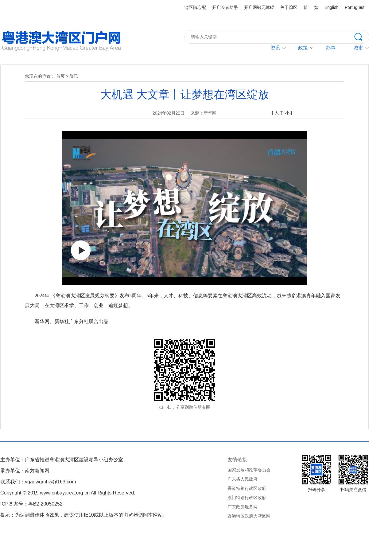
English (331, 7)
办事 (331, 47)
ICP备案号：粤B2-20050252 (31, 503)
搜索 (361, 36)
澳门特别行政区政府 (246, 497)
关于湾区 (288, 7)
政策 (303, 47)
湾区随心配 (195, 7)
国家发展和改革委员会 (248, 469)
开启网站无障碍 (259, 7)
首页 (60, 76)
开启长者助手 (225, 7)
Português (354, 7)
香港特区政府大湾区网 (248, 516)
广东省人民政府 (242, 479)
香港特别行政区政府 (246, 488)
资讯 (275, 47)
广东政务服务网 (242, 506)
